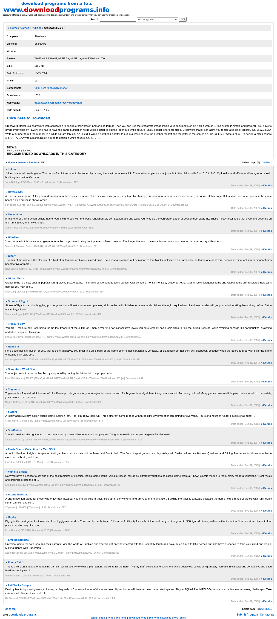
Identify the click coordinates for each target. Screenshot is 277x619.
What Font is (98, 617)
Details (267, 185)
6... (270, 162)
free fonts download (159, 617)
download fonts (137, 617)
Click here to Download (28, 118)
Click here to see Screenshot (51, 88)
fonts (111, 617)
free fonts (120, 617)
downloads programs (23, 614)
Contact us (267, 614)
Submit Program (247, 614)
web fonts (179, 617)
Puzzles (36, 27)
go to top (10, 608)
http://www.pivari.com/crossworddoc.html (58, 102)
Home (14, 27)
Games (24, 27)
